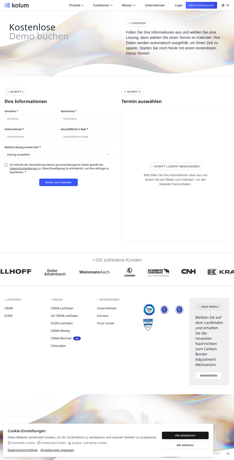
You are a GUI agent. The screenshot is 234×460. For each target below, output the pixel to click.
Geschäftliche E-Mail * (74, 129)
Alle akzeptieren (185, 435)
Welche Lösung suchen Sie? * (23, 147)
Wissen (129, 5)
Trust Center (105, 323)
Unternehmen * (14, 129)
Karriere (102, 316)
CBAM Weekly (60, 331)
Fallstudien (58, 346)
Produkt (76, 5)
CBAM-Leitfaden (62, 308)
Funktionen (103, 5)
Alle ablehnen (185, 445)
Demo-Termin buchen (201, 5)
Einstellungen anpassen (57, 450)
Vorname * (11, 111)
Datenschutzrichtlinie (23, 450)
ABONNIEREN (208, 375)
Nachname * (69, 111)
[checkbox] (6, 165)
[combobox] (58, 154)
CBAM (9, 308)
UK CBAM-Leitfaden (64, 316)
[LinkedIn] (227, 453)
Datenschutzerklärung (23, 168)
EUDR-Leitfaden (62, 323)
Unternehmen (155, 5)
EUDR (8, 316)
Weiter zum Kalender (58, 182)
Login (179, 5)
